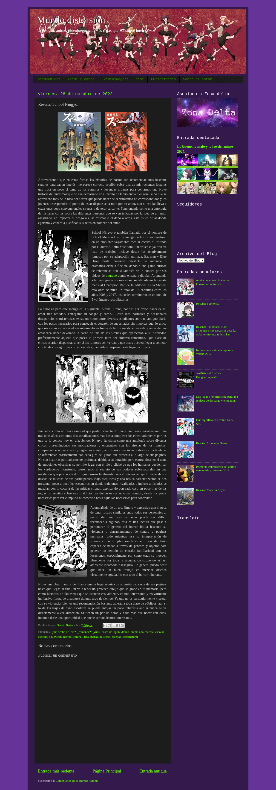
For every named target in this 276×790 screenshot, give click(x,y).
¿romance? (84, 632)
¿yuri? (96, 632)
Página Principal (106, 771)
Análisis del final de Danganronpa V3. (208, 375)
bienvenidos (49, 79)
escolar (159, 632)
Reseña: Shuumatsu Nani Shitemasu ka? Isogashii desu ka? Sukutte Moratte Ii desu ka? (217, 330)
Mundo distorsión (71, 20)
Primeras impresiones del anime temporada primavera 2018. (216, 468)
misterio (105, 636)
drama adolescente (142, 632)
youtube (111, 275)
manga (94, 636)
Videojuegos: (116, 79)
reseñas (116, 636)
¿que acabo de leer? (63, 632)
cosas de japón (111, 632)
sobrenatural (130, 636)
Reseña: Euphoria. (207, 303)
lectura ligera (80, 636)
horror (67, 636)
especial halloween (50, 636)
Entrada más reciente (56, 771)
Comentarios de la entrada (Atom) (77, 780)
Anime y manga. (82, 79)
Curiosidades (163, 79)
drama (125, 632)
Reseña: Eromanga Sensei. (212, 443)
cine (140, 79)
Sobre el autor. (198, 79)
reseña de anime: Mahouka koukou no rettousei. (212, 282)
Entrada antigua (153, 771)
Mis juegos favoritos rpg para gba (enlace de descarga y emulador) (217, 398)
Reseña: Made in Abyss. (211, 490)
